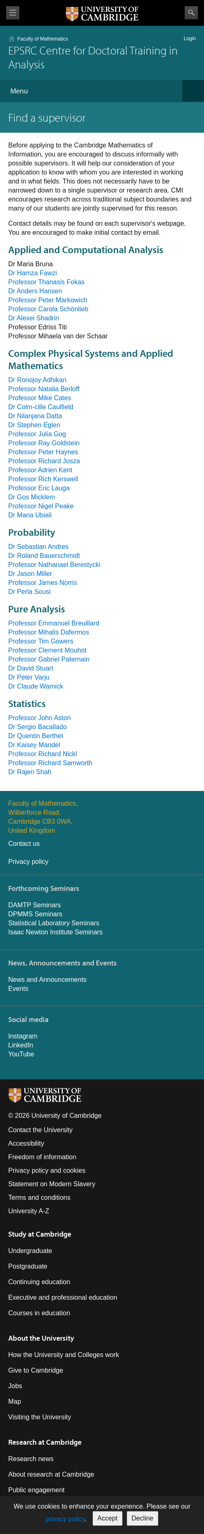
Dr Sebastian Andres (38, 546)
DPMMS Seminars (35, 914)
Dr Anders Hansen (35, 291)
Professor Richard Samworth (50, 762)
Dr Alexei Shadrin (33, 318)
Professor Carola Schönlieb (48, 309)
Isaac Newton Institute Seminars (55, 932)
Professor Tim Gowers (40, 641)
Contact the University (40, 1129)
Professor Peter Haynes (43, 452)
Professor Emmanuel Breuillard (53, 623)
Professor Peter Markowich (47, 300)
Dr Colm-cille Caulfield (40, 406)
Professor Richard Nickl (42, 753)
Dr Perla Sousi (29, 591)
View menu (12, 13)
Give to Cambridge (35, 1370)
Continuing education (39, 1281)
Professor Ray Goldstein (43, 443)
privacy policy (65, 1519)
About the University (41, 1338)
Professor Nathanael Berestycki (54, 564)
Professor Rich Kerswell (43, 479)
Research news (30, 1458)
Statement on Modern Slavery (51, 1184)
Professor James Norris (42, 582)
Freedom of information (42, 1156)
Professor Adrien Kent (40, 470)
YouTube (21, 1054)
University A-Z (28, 1211)
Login (190, 38)
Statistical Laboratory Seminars (53, 923)
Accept (107, 1518)
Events (18, 988)
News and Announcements (47, 979)
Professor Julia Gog (37, 434)
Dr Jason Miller (30, 573)
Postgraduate (27, 1266)
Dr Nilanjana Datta (35, 415)
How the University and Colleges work (63, 1354)
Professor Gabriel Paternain (48, 659)
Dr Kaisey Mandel (34, 744)
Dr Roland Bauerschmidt (44, 555)
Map (14, 1401)
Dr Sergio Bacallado (37, 726)
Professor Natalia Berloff (43, 388)
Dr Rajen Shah (29, 771)
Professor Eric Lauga (39, 488)
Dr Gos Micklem (31, 497)
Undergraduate (30, 1250)
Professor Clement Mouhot (47, 650)
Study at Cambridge (39, 1234)
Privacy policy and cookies (47, 1170)
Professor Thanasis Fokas (46, 282)
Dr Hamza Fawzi (32, 273)
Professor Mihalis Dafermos (48, 632)
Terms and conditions (39, 1197)
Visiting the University (39, 1417)
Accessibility (26, 1143)
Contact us (23, 843)
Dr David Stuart (30, 668)
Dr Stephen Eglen (34, 424)
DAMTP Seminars (34, 905)
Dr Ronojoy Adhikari (37, 379)
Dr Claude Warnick (35, 686)
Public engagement (36, 1489)
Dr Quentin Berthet (35, 735)
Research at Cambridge (44, 1442)
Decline (142, 1518)
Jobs (15, 1385)
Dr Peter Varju (28, 677)
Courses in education (39, 1313)
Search (191, 12)
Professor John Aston (39, 717)
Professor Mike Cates (39, 397)
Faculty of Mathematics (42, 39)
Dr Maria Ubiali (30, 515)
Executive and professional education (62, 1297)
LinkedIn (20, 1045)
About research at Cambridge (51, 1474)
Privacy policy (28, 861)
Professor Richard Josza (44, 461)
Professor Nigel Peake (41, 506)
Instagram (22, 1036)
